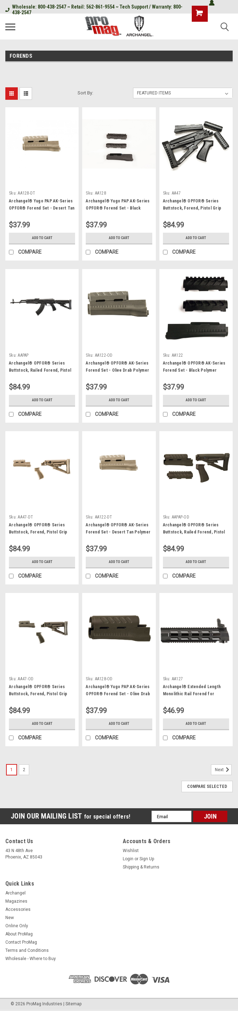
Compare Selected (207, 786)
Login (128, 858)
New (9, 917)
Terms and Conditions (27, 950)
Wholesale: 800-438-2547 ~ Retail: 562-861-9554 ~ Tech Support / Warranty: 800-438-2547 (94, 9)
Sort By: (85, 93)
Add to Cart (42, 238)
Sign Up (146, 858)
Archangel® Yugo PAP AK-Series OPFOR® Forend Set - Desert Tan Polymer (42, 208)
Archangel (15, 893)
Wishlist (131, 850)
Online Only (16, 925)
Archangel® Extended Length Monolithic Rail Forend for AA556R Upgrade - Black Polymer (195, 693)
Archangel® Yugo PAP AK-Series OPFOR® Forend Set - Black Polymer (117, 208)
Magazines (16, 901)
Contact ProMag (21, 942)
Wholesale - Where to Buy (30, 958)
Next (223, 769)
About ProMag (19, 934)
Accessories (18, 909)
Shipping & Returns (141, 867)
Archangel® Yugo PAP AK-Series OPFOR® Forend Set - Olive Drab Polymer (118, 693)
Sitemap (73, 1003)
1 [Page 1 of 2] (11, 769)
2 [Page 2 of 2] (24, 769)
